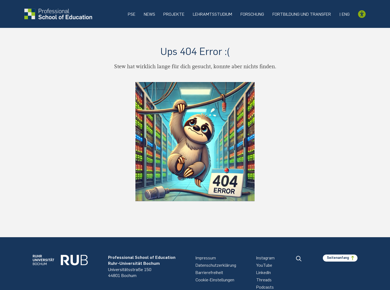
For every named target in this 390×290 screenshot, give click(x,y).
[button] (299, 259)
